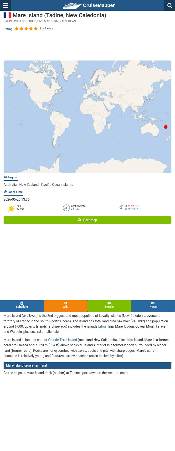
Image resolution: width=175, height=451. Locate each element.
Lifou (102, 326)
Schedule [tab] (22, 305)
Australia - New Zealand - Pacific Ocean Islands (38, 185)
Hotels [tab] (109, 305)
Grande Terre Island (62, 340)
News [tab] (153, 305)
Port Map (87, 220)
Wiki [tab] (66, 305)
